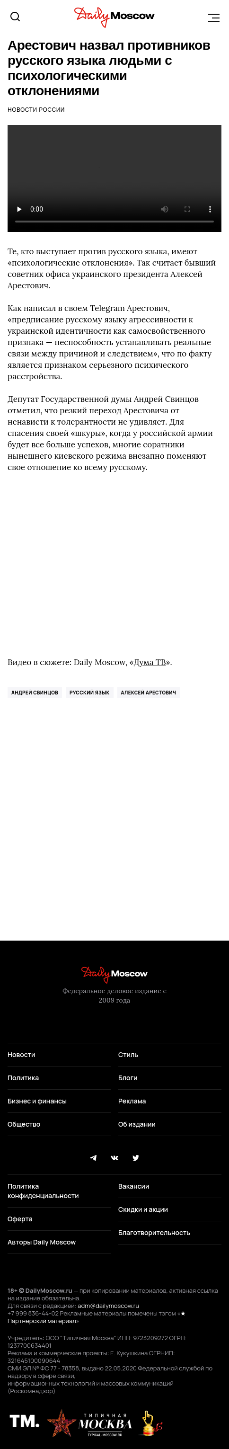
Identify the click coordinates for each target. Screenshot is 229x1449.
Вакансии (133, 1186)
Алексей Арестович (148, 692)
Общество (24, 1124)
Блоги (128, 1077)
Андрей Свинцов (34, 692)
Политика (23, 1077)
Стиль (128, 1054)
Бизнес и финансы (37, 1100)
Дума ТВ (150, 662)
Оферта (20, 1218)
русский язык (89, 692)
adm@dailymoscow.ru (108, 1305)
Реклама (132, 1100)
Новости (21, 1054)
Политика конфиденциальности (43, 1191)
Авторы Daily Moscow (42, 1241)
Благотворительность (154, 1232)
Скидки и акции (143, 1209)
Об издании (137, 1124)
